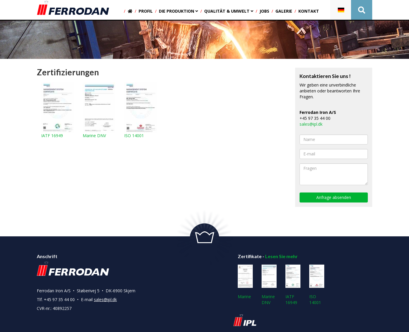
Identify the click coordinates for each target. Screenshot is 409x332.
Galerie (283, 11)
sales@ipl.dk (311, 124)
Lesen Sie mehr (281, 256)
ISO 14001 (140, 110)
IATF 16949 (57, 110)
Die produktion (178, 11)
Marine (245, 282)
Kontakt (308, 11)
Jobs (264, 11)
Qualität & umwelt (228, 11)
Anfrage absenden (333, 197)
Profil (146, 11)
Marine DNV (99, 110)
